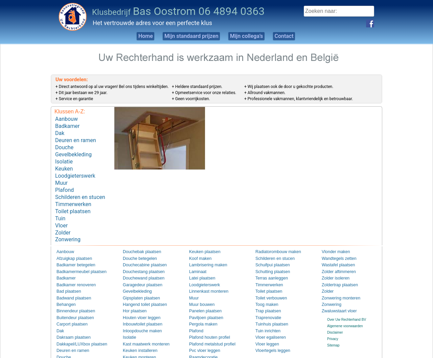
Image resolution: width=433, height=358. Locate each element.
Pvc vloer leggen (201, 336)
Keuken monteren (136, 343)
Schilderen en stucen (80, 189)
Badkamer (67, 125)
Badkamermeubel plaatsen (76, 259)
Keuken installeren (137, 336)
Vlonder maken (333, 239)
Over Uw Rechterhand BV (346, 306)
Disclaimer (335, 319)
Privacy (332, 325)
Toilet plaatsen (72, 201)
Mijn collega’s (250, 36)
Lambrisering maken (204, 252)
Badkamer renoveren (72, 271)
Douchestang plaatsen (140, 259)
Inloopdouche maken (138, 317)
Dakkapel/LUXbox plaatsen (76, 330)
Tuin (60, 208)
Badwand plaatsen (70, 285)
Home (133, 36)
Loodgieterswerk (75, 169)
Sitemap (333, 332)
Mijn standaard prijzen (187, 36)
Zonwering (68, 227)
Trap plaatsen (265, 297)
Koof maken (198, 246)
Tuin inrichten (265, 317)
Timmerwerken (73, 195)
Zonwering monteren (337, 285)
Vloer (61, 214)
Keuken (64, 163)
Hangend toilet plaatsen (140, 291)
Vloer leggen (264, 330)
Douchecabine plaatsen (140, 252)
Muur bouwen (199, 291)
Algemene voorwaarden (345, 312)
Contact (295, 36)
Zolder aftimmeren (335, 259)
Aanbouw (66, 118)
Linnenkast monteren (205, 278)
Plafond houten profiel (205, 324)
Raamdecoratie (200, 343)
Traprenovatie (265, 304)
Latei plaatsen (199, 265)
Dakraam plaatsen (70, 324)
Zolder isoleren (333, 265)
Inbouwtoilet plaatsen (139, 311)
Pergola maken (200, 311)
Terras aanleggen (268, 265)
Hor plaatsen (132, 297)
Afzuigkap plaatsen (70, 246)
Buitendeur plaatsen (71, 304)
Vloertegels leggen (269, 336)
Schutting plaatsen (269, 259)
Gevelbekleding (73, 150)
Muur (61, 176)
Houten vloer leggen (138, 304)
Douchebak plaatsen (138, 239)
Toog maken (264, 291)
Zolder (62, 221)
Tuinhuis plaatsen (268, 311)
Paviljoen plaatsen (202, 304)
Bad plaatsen (66, 278)
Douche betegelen (136, 246)
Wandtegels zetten (335, 246)
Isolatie (64, 157)
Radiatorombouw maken (273, 239)
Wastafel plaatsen (335, 252)
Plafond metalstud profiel (207, 330)
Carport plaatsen (69, 311)
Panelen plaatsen (202, 297)
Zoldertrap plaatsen (336, 271)
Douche (64, 144)
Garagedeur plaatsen (139, 271)
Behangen (64, 291)
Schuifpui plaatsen (269, 252)
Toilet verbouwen (268, 285)
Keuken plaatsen (201, 239)
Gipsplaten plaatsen (138, 285)
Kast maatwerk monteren (141, 330)
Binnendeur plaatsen (72, 297)
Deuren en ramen (75, 138)
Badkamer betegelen (72, 252)
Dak (59, 131)
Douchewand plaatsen (139, 265)
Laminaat (196, 259)
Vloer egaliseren (267, 324)
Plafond (64, 182)
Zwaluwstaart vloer (336, 297)
